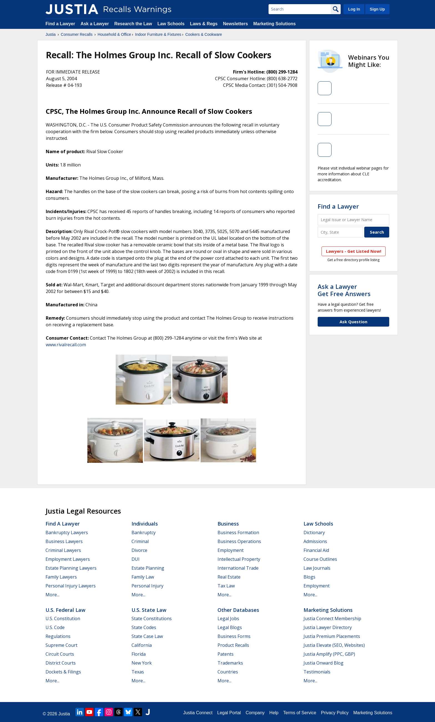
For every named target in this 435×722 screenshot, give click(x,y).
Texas (137, 672)
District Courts (60, 663)
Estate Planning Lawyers (71, 568)
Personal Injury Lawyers (70, 586)
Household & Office (114, 34)
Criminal (140, 541)
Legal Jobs (228, 618)
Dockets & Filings (63, 672)
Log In (354, 9)
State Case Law (147, 636)
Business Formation (238, 532)
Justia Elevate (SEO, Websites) (334, 645)
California (141, 645)
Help (274, 712)
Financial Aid (316, 550)
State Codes (143, 627)
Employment (231, 550)
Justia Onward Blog (323, 663)
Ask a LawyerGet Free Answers (344, 290)
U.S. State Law (148, 610)
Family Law (142, 577)
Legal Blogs (230, 627)
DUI (135, 559)
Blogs (309, 577)
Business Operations (239, 541)
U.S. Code (55, 627)
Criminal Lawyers (63, 550)
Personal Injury (147, 586)
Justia (50, 34)
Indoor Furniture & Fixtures (158, 34)
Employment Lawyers (67, 559)
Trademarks (230, 663)
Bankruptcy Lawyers (66, 532)
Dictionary (314, 532)
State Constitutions (151, 618)
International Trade (238, 568)
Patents (226, 654)
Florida (138, 654)
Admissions (315, 541)
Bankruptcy (143, 532)
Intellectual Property (239, 559)
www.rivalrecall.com (66, 345)
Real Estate (229, 577)
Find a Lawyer (60, 23)
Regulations (57, 636)
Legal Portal (229, 712)
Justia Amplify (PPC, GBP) (329, 654)
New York (141, 663)
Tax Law (226, 586)
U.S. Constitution (62, 618)
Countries (228, 672)
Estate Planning (147, 568)
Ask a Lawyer (95, 23)
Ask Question (353, 321)
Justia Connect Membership (332, 618)
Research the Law (133, 23)
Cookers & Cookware (203, 34)
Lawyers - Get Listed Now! (353, 251)
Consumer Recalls (76, 34)
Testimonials (317, 672)
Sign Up (377, 9)
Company (255, 712)
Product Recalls (233, 645)
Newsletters (235, 23)
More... (52, 595)
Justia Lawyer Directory (328, 627)
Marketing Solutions (274, 23)
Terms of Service (299, 712)
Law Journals (317, 568)
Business (228, 523)
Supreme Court (61, 645)
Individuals (144, 523)
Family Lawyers (61, 577)
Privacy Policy (335, 712)
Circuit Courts (59, 654)
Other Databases (238, 610)
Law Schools (170, 23)
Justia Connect (198, 712)
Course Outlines (320, 559)
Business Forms (234, 636)
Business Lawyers (64, 541)
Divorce (139, 550)
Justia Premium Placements (332, 636)
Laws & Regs (204, 23)
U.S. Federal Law (65, 610)
